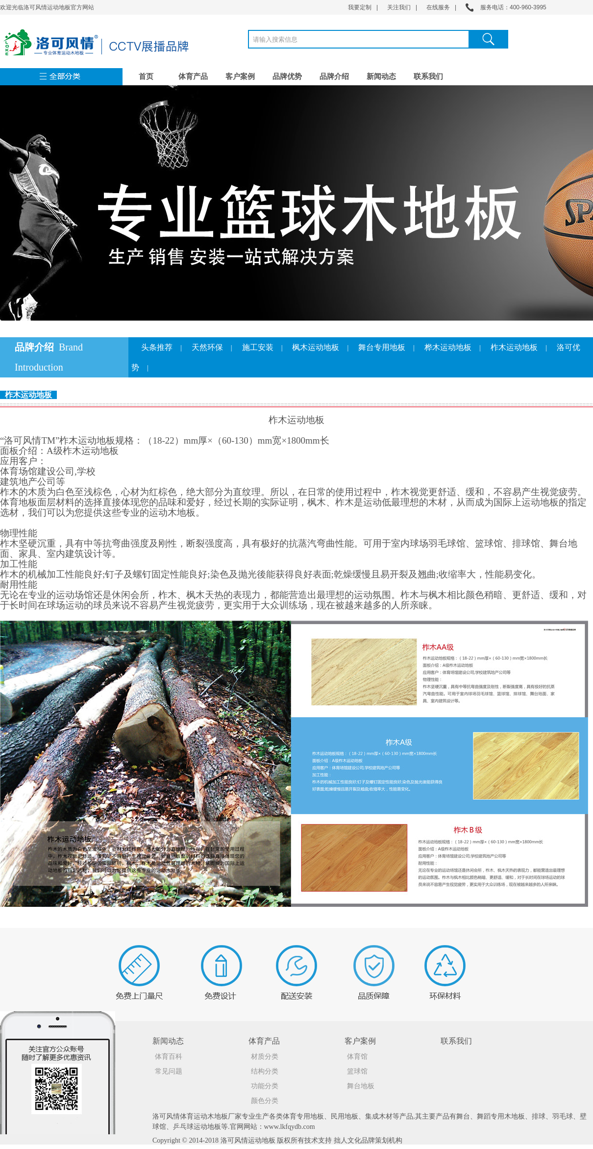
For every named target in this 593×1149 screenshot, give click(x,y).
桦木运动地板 (447, 347)
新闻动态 (381, 76)
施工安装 (257, 347)
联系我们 (428, 76)
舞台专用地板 (381, 347)
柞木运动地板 (514, 347)
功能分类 (264, 1086)
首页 (146, 76)
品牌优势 (287, 76)
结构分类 (264, 1071)
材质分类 (264, 1056)
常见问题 (168, 1071)
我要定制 (359, 7)
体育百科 (168, 1056)
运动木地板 (211, 1116)
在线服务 (438, 7)
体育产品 (193, 76)
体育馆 (357, 1056)
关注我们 (399, 7)
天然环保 (207, 347)
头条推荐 (157, 347)
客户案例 (240, 76)
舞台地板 (360, 1086)
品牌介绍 (334, 76)
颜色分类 (264, 1100)
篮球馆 (357, 1071)
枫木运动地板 (315, 347)
